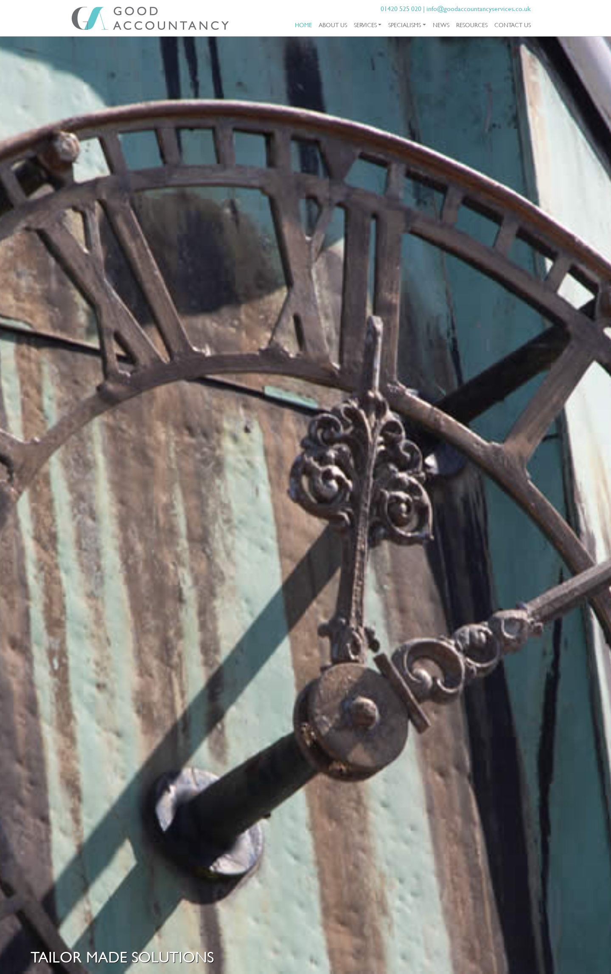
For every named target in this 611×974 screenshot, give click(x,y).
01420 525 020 (401, 8)
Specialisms (404, 24)
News (441, 24)
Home (305, 24)
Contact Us (512, 24)
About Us (333, 24)
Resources (472, 24)
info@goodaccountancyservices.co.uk (478, 8)
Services (365, 24)
